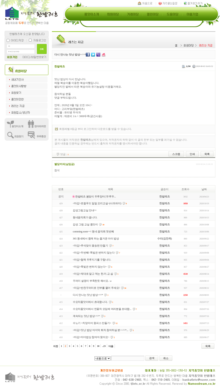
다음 (110, 346)
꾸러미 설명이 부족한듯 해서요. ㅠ (92, 280)
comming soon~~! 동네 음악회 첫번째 (93, 231)
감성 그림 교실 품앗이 (85, 224)
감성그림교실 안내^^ (85, 210)
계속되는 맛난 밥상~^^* (86, 316)
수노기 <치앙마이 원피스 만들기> (92, 323)
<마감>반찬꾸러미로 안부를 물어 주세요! (96, 287)
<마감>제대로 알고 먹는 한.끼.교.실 (93, 273)
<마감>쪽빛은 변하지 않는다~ (90, 266)
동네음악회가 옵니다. (85, 217)
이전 (55, 346)
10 (98, 346)
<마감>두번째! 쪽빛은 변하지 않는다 (94, 252)
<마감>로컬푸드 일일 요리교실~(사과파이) (97, 203)
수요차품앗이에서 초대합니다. (90, 301)
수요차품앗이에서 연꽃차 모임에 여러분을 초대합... (102, 309)
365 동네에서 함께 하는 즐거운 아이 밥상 (96, 238)
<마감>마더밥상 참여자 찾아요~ (91, 337)
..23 (104, 346)
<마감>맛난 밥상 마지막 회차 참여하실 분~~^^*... (100, 330)
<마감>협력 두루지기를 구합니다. (92, 259)
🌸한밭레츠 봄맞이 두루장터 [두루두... (94, 196)
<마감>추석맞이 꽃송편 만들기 (90, 245)
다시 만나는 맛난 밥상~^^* (88, 294)
